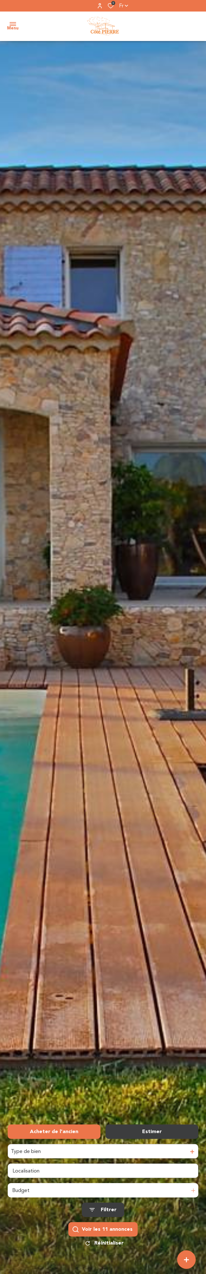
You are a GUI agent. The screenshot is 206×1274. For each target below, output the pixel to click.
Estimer (152, 1132)
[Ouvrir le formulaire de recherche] (103, 1210)
